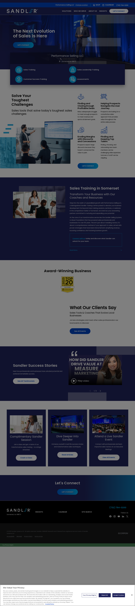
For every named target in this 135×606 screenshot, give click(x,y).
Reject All (105, 595)
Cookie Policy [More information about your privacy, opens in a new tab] (49, 604)
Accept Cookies (118, 595)
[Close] (132, 595)
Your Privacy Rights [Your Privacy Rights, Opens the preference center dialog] (89, 595)
